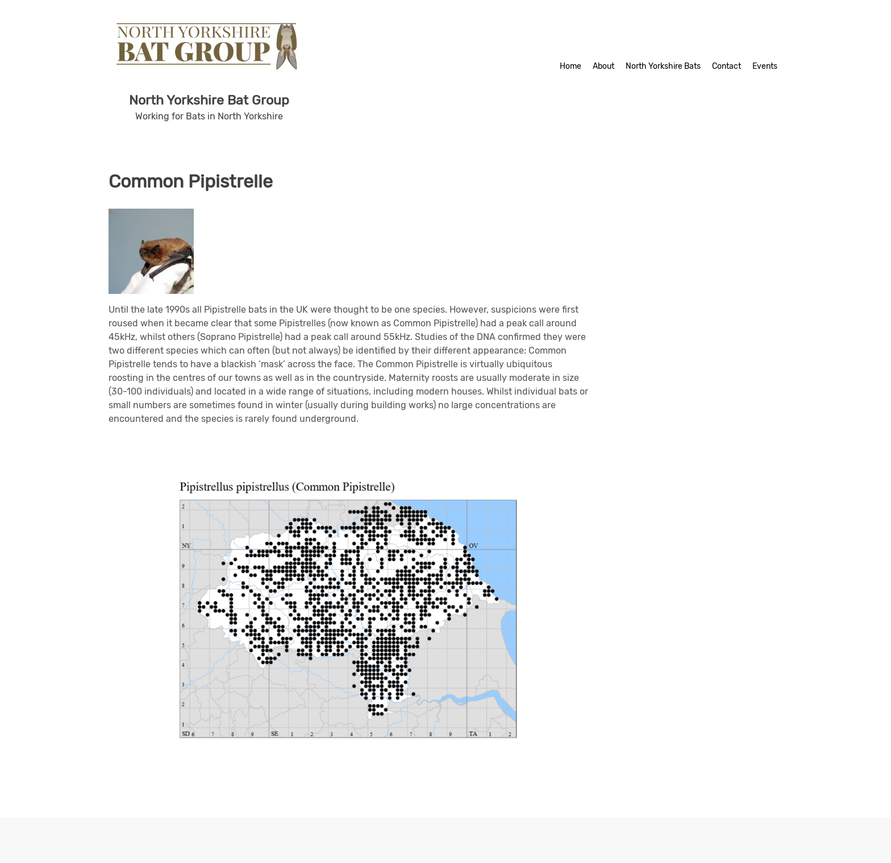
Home (570, 66)
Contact (726, 66)
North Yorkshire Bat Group (209, 100)
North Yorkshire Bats (663, 66)
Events (764, 66)
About (603, 66)
